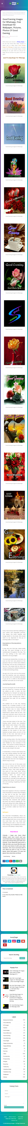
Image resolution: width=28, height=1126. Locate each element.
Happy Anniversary (14, 1043)
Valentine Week (14, 1069)
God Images (14, 1030)
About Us (20, 1118)
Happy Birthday (14, 1046)
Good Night (14, 1040)
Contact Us (14, 1120)
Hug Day (14, 1048)
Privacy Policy (12, 1116)
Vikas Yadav (6, 36)
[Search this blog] (11, 958)
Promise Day (14, 1056)
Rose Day (14, 1064)
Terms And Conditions (10, 1118)
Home (4, 12)
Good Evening (9, 12)
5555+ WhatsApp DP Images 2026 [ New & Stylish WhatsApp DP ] (16, 972)
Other (14, 1053)
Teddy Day (14, 1066)
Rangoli (14, 1061)
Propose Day (14, 1059)
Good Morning (14, 1038)
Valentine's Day (14, 1072)
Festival (14, 1027)
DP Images (14, 1025)
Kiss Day (14, 1051)
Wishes (13, 856)
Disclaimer (20, 1116)
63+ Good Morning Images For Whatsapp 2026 (16, 1005)
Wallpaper (14, 1074)
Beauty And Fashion (14, 1020)
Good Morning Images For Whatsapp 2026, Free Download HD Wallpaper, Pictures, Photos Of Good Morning (16, 998)
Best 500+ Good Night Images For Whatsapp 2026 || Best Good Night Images (16, 979)
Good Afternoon (14, 1033)
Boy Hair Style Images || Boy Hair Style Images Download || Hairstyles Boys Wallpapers (17, 988)
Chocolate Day (14, 1022)
